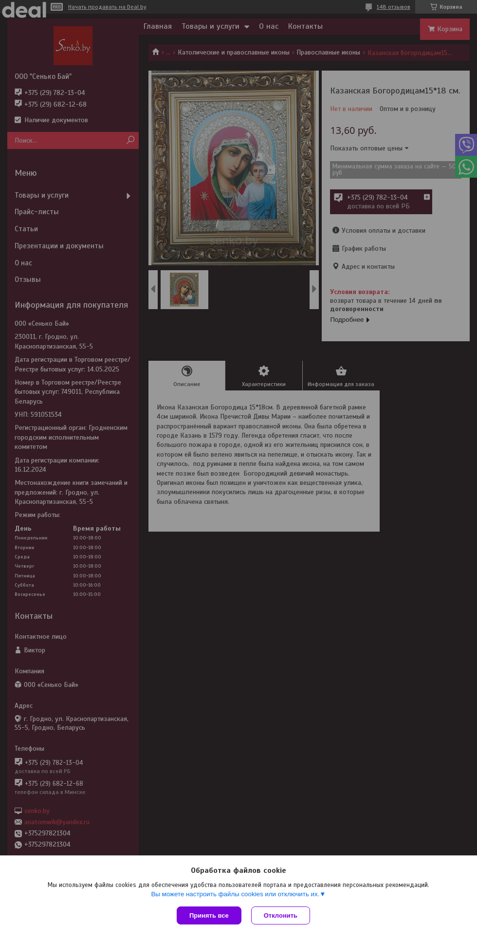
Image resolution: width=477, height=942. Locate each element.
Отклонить (280, 915)
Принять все (209, 915)
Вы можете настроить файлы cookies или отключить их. (235, 894)
